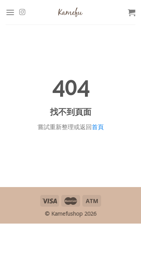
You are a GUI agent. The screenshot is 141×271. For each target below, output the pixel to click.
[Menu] (10, 12)
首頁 (98, 127)
